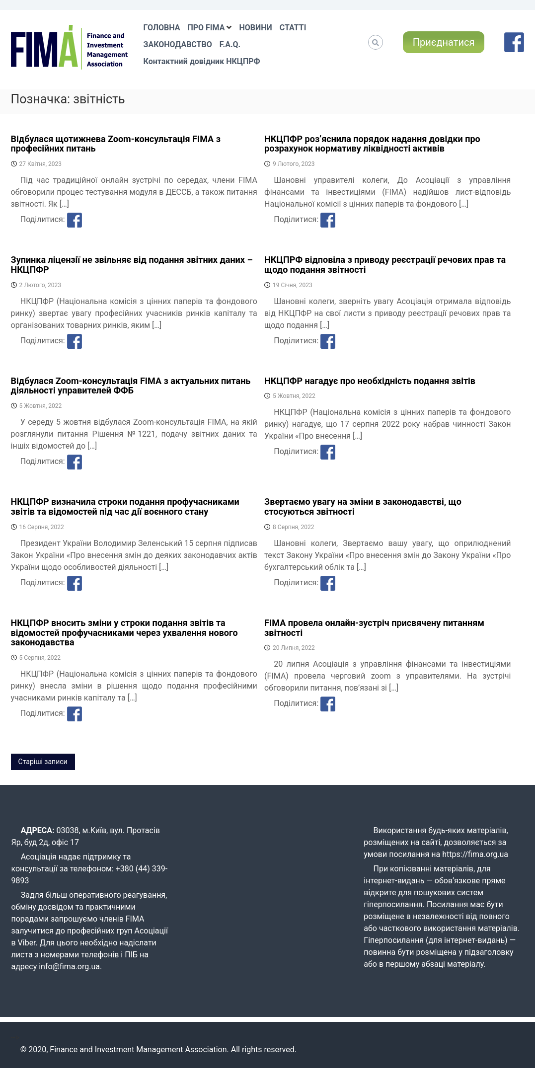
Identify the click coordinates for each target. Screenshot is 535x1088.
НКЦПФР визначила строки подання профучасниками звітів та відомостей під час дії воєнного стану (125, 506)
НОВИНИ (255, 27)
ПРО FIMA (206, 27)
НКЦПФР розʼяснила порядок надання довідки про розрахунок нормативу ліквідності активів (372, 144)
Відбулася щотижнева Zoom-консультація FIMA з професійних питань (116, 144)
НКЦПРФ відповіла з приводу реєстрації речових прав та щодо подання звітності (385, 264)
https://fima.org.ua (475, 854)
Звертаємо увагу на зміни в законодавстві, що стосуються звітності (362, 506)
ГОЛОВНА (162, 27)
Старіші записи (43, 762)
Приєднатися (444, 42)
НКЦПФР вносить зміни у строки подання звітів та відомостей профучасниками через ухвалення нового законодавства (124, 633)
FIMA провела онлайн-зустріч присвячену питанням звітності (374, 628)
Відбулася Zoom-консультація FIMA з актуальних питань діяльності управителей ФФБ (131, 386)
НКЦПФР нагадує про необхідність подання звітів (369, 381)
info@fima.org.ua (69, 966)
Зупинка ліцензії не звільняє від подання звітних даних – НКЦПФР (132, 264)
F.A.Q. (230, 44)
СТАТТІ (293, 27)
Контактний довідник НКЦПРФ (202, 61)
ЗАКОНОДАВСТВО (178, 44)
